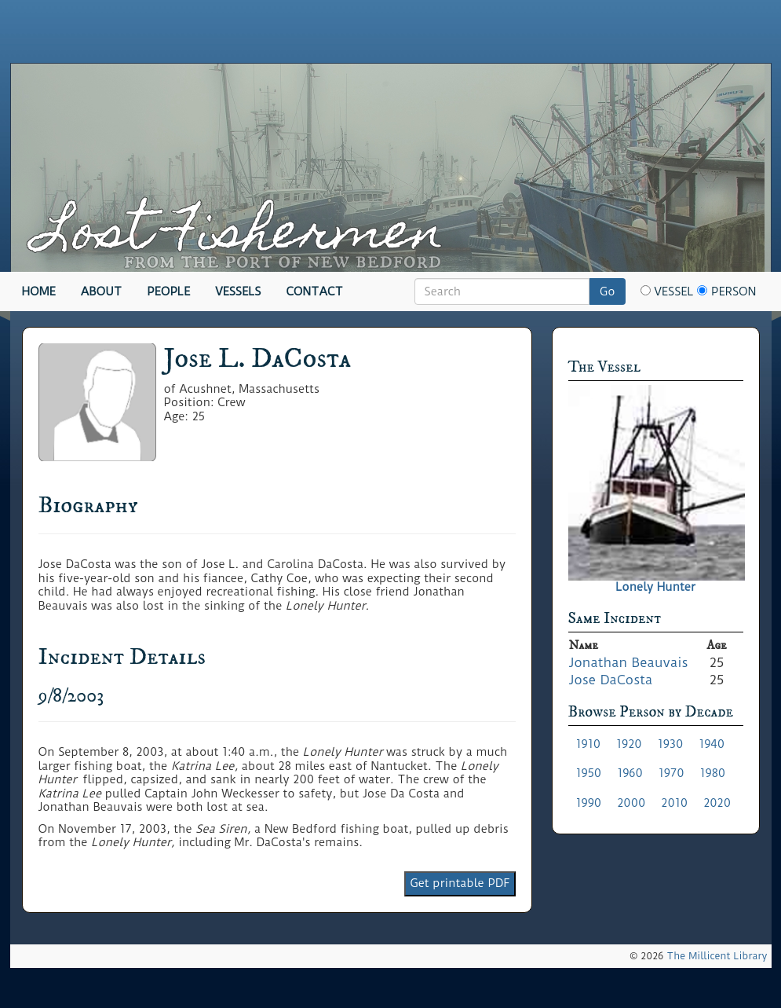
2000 (631, 803)
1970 (671, 773)
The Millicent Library (716, 956)
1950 (589, 773)
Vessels (238, 291)
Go (607, 291)
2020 (717, 803)
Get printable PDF (459, 883)
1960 (630, 773)
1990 (589, 803)
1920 (629, 744)
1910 (588, 744)
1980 (712, 773)
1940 (711, 744)
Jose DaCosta (611, 679)
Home (39, 291)
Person (726, 291)
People (168, 291)
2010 (674, 803)
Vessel (667, 291)
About (101, 291)
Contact (314, 291)
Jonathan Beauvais (628, 662)
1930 (671, 744)
